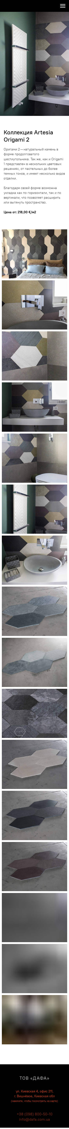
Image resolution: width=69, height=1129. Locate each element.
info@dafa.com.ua (34, 1119)
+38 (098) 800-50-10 (34, 1114)
